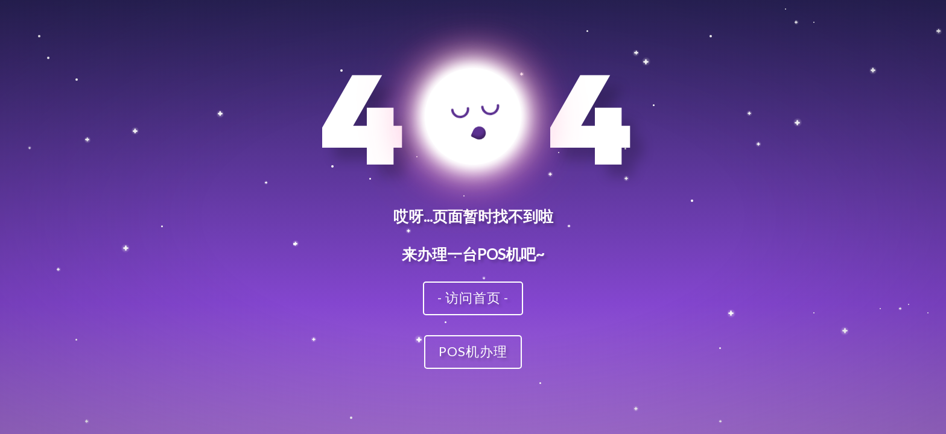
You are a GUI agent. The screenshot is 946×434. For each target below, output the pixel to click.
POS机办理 (473, 351)
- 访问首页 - (473, 297)
